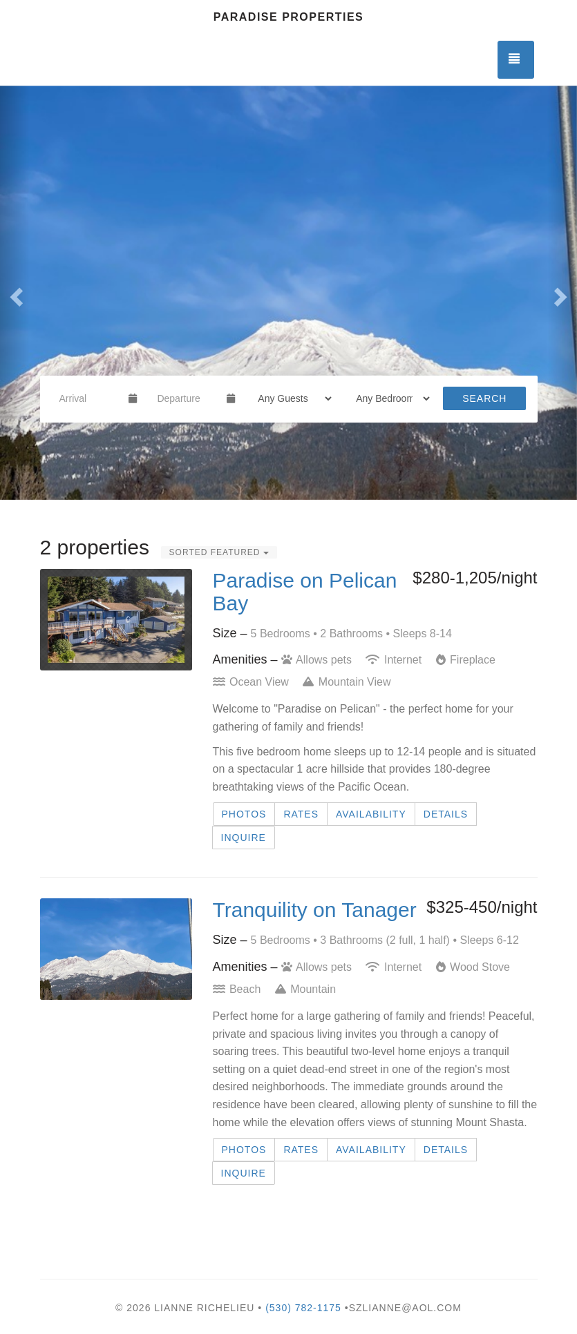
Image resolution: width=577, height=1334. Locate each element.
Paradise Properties (289, 17)
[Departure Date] (186, 398)
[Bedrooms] (388, 398)
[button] (14, 293)
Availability (371, 814)
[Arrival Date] (88, 398)
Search (484, 398)
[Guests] (290, 398)
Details (446, 814)
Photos (244, 814)
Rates (301, 814)
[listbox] (288, 293)
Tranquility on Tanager (315, 909)
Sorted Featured (219, 552)
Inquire (243, 837)
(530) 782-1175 (303, 1307)
